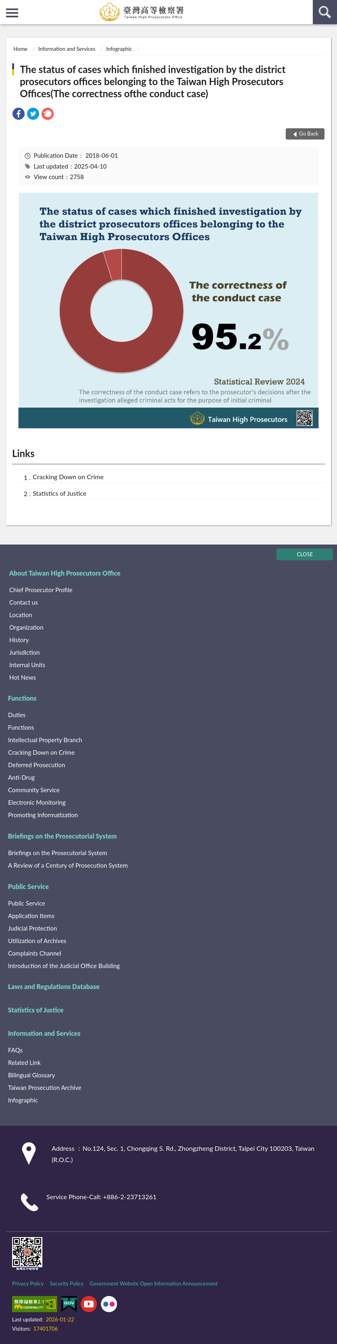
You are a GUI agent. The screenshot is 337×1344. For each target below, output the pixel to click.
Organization (26, 627)
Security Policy (67, 1283)
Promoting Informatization (43, 814)
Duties (16, 714)
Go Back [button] (308, 133)
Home (20, 49)
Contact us (23, 602)
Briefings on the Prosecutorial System (62, 836)
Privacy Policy (28, 1283)
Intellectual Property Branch (45, 739)
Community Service (34, 789)
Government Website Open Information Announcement (154, 1283)
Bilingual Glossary (31, 1075)
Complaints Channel (34, 953)
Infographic (119, 49)
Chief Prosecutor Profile (40, 589)
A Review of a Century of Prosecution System (68, 865)
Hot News (22, 677)
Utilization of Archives (37, 940)
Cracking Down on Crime (68, 476)
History (19, 639)
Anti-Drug (21, 777)
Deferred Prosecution (36, 764)
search (325, 12)
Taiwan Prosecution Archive (44, 1087)
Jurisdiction (24, 652)
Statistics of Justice (59, 493)
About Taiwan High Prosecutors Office (65, 573)
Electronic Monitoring (36, 802)
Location (20, 614)
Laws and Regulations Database (54, 986)
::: (6, 6)
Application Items (31, 915)
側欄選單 (12, 12)
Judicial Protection (32, 928)
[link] (19, 115)
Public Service (28, 886)
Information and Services (67, 49)
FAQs (15, 1050)
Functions (22, 698)
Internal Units (27, 664)
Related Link (24, 1062)
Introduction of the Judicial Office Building (64, 965)
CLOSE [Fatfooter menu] (305, 554)
